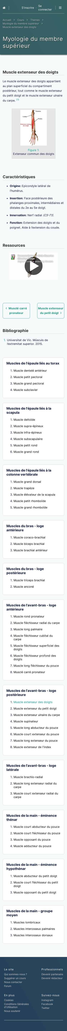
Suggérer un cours (15, 978)
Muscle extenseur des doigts (33, 702)
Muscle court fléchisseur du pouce (37, 833)
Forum (7, 985)
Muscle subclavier (26, 390)
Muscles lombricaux (27, 922)
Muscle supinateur (26, 721)
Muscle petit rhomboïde (30, 501)
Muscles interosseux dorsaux (33, 935)
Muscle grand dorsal (27, 481)
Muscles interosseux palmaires (34, 929)
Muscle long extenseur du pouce (36, 740)
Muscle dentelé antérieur (30, 370)
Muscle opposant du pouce (32, 839)
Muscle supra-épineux (28, 426)
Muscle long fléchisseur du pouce (36, 665)
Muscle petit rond (25, 445)
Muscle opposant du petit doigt (35, 892)
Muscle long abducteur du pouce (36, 727)
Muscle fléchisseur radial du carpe (37, 623)
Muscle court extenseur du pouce (36, 734)
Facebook (47, 1003)
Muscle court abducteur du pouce (36, 827)
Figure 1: (33, 150)
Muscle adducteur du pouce (32, 846)
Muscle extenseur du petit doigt (35, 708)
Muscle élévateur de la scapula (34, 494)
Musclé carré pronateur (29, 672)
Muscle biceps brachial (29, 544)
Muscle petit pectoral (28, 377)
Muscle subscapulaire (28, 439)
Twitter (45, 1007)
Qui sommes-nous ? (15, 974)
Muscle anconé (24, 586)
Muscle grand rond (26, 452)
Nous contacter (13, 982)
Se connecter (45, 7)
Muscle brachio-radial (28, 777)
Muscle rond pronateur (29, 616)
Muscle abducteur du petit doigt (35, 876)
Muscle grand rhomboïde (30, 507)
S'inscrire (28, 7)
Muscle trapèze (24, 488)
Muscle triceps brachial (29, 580)
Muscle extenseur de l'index (32, 747)
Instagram (47, 1000)
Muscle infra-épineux (28, 432)
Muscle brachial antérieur (31, 550)
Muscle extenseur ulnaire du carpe (37, 715)
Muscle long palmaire (28, 629)
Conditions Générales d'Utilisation (16, 1005)
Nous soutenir (12, 1010)
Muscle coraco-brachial (29, 537)
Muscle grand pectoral (29, 383)
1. (5, 340)
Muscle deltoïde (24, 419)
